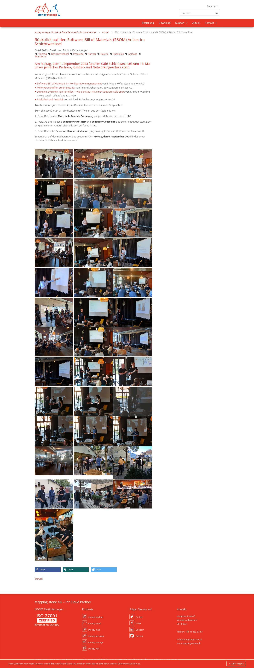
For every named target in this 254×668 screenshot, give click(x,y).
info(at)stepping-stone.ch (189, 639)
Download (164, 22)
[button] (48, 569)
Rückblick (118, 53)
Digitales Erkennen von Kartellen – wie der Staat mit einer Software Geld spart (81, 91)
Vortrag (42, 53)
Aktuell (196, 22)
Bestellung (148, 22)
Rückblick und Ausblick (50, 99)
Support (179, 22)
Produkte (78, 53)
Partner (92, 53)
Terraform (40, 56)
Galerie (104, 53)
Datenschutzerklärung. (129, 663)
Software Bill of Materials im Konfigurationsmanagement (69, 83)
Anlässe (133, 53)
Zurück (39, 578)
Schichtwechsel (60, 53)
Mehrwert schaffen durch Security (56, 87)
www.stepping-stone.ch (189, 643)
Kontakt (209, 22)
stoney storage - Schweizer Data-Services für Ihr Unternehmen (66, 32)
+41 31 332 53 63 (194, 631)
